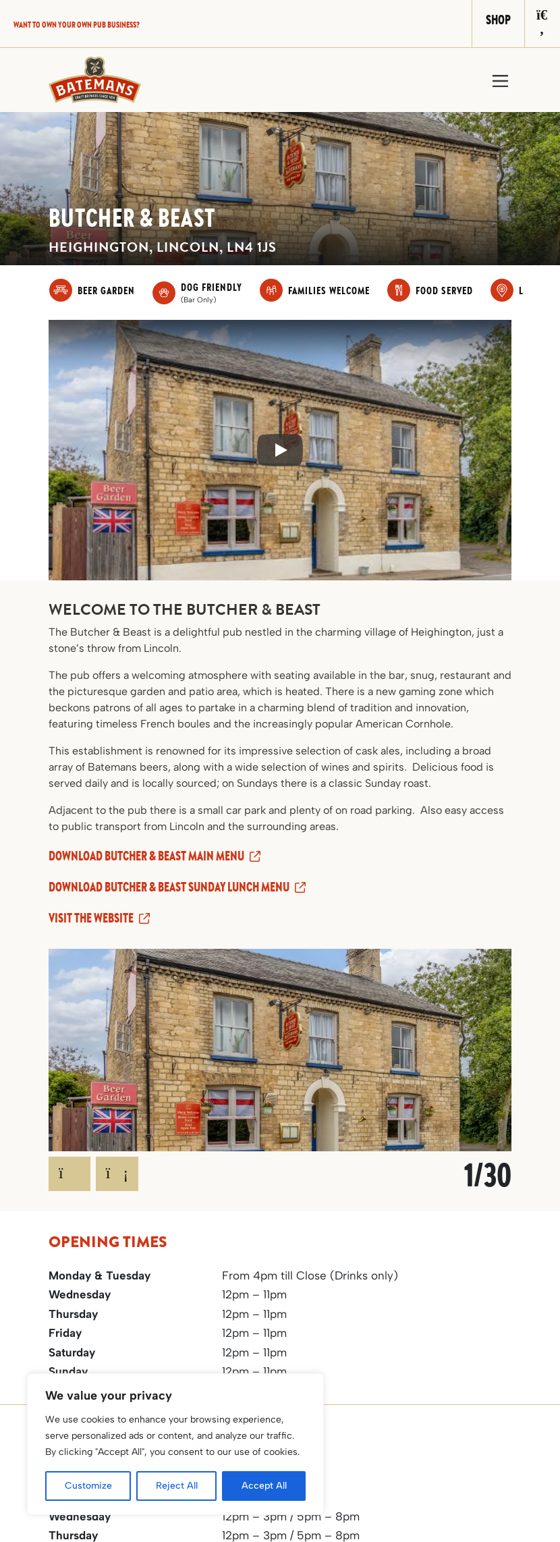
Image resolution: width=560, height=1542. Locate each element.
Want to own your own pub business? (76, 24)
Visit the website (91, 917)
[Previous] (69, 1174)
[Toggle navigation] (500, 80)
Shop (498, 19)
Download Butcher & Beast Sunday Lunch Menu (169, 886)
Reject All (177, 1485)
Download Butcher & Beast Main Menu (146, 855)
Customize (88, 1485)
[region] (175, 1444)
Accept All (264, 1485)
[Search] (542, 23)
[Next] (117, 1174)
